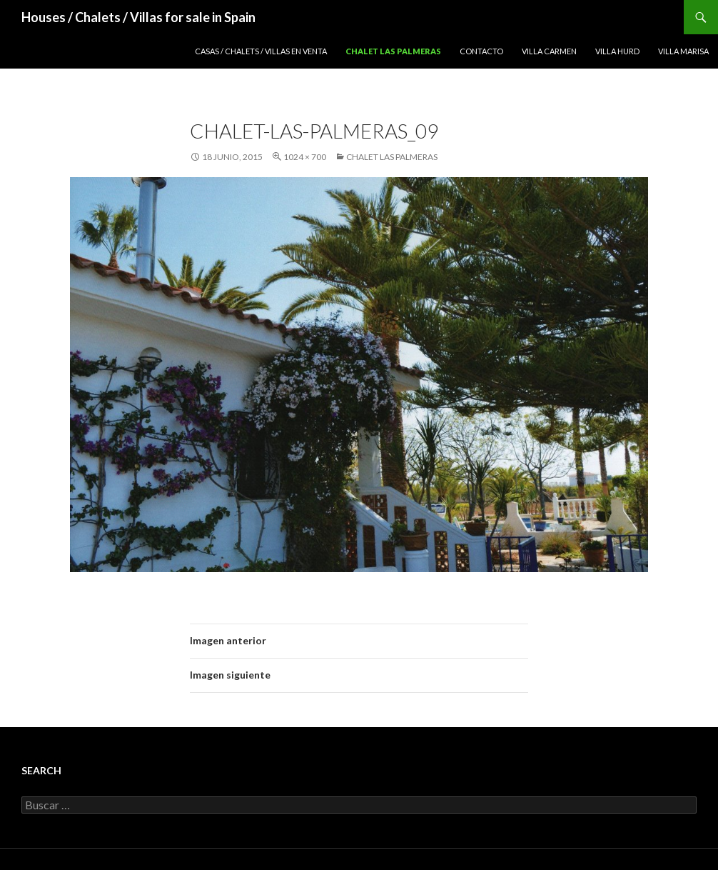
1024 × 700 (304, 156)
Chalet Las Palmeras (393, 51)
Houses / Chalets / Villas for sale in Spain (138, 17)
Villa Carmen (549, 51)
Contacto (481, 51)
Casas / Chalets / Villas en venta (261, 51)
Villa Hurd (617, 51)
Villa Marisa (683, 51)
